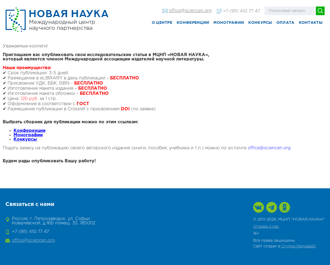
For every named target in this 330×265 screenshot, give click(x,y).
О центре (162, 22)
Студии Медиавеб (298, 246)
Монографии (228, 22)
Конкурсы (260, 22)
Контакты (310, 22)
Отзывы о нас (266, 226)
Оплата (285, 22)
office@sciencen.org (190, 11)
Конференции (193, 22)
